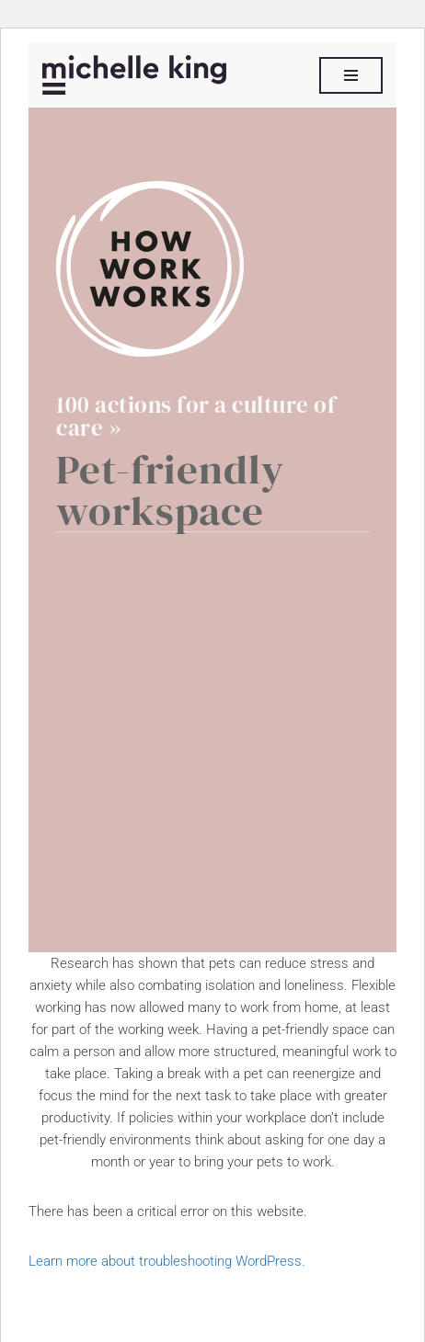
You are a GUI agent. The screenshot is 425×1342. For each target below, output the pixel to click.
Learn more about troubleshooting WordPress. (167, 1261)
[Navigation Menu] (351, 75)
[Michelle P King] (134, 75)
